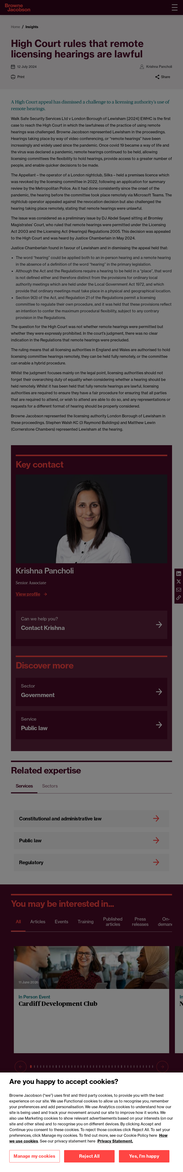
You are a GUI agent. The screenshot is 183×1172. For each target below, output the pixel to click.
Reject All (89, 1165)
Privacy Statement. (115, 1149)
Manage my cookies (34, 1165)
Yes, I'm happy (144, 1165)
